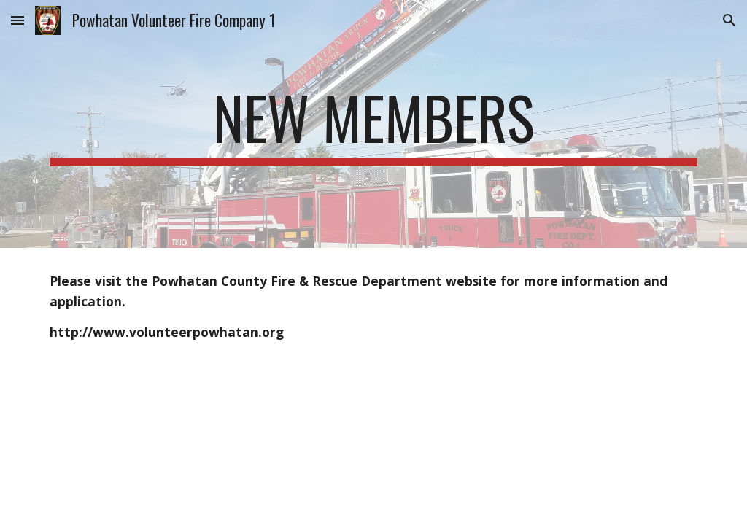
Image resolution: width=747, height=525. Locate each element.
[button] (17, 20)
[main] (374, 124)
